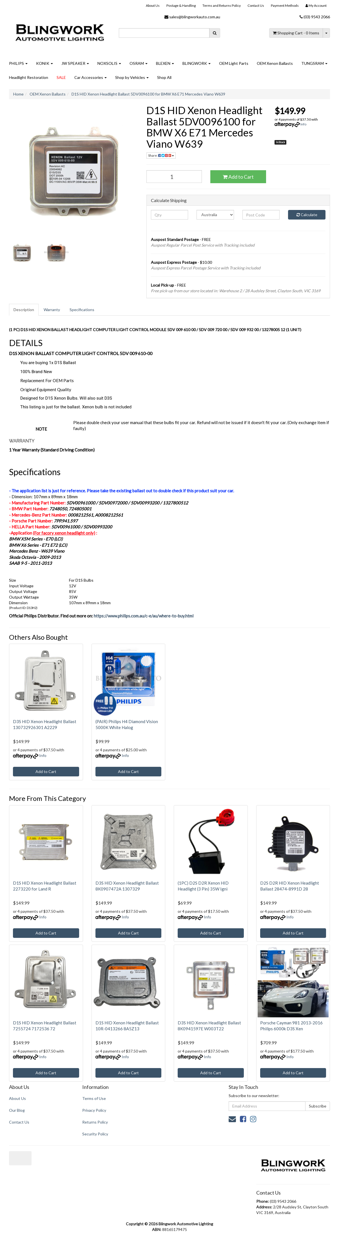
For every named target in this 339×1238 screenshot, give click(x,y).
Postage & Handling (181, 5)
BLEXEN (165, 63)
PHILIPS (18, 63)
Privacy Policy (94, 1110)
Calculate (306, 214)
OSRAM (139, 63)
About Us (153, 5)
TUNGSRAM (314, 63)
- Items (296, 32)
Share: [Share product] (161, 155)
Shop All (164, 77)
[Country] (215, 215)
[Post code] (261, 215)
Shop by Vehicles (132, 77)
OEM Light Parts (233, 63)
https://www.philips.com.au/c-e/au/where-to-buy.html (143, 615)
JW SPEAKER (75, 63)
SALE (61, 77)
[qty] (169, 215)
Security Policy (95, 1133)
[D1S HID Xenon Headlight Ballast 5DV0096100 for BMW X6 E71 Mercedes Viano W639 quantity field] (174, 176)
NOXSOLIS (109, 63)
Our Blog (17, 1110)
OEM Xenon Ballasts (275, 63)
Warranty (52, 309)
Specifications (82, 309)
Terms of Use (94, 1098)
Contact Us (255, 5)
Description (24, 309)
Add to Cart (238, 177)
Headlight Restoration (28, 77)
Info (303, 124)
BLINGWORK (196, 63)
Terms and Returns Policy (221, 5)
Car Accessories (90, 77)
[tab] (24, 310)
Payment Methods (285, 5)
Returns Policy (95, 1122)
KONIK (44, 63)
